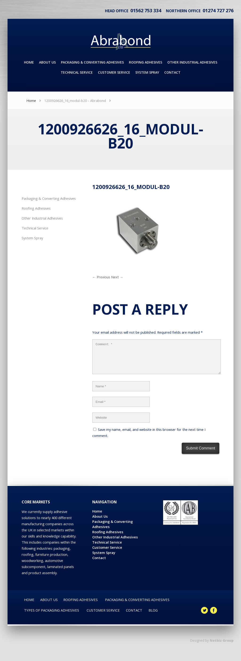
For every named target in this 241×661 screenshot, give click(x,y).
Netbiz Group (221, 646)
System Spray (32, 238)
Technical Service (35, 228)
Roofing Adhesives (36, 208)
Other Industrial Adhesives (42, 218)
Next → (117, 277)
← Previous (101, 277)
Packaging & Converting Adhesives (49, 198)
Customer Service (107, 553)
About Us (100, 522)
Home (31, 100)
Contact (99, 563)
